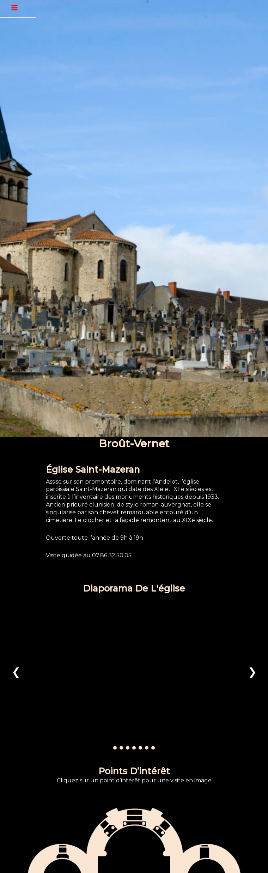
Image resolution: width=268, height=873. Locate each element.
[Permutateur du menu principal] (14, 7)
